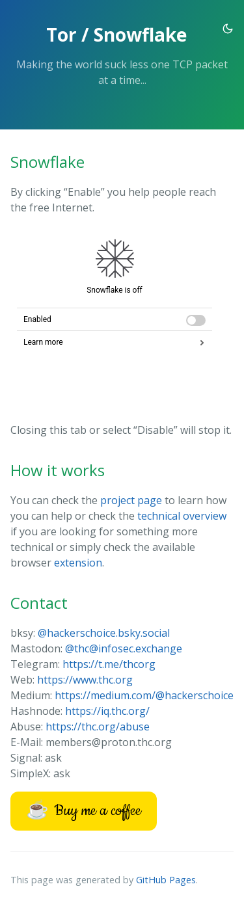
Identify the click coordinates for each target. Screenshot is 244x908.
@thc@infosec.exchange (123, 648)
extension (78, 562)
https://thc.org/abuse (98, 726)
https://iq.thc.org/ (107, 711)
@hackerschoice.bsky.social (104, 633)
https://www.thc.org (85, 680)
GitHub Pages (166, 880)
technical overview (181, 516)
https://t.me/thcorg (109, 664)
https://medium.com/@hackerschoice (144, 695)
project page (131, 500)
